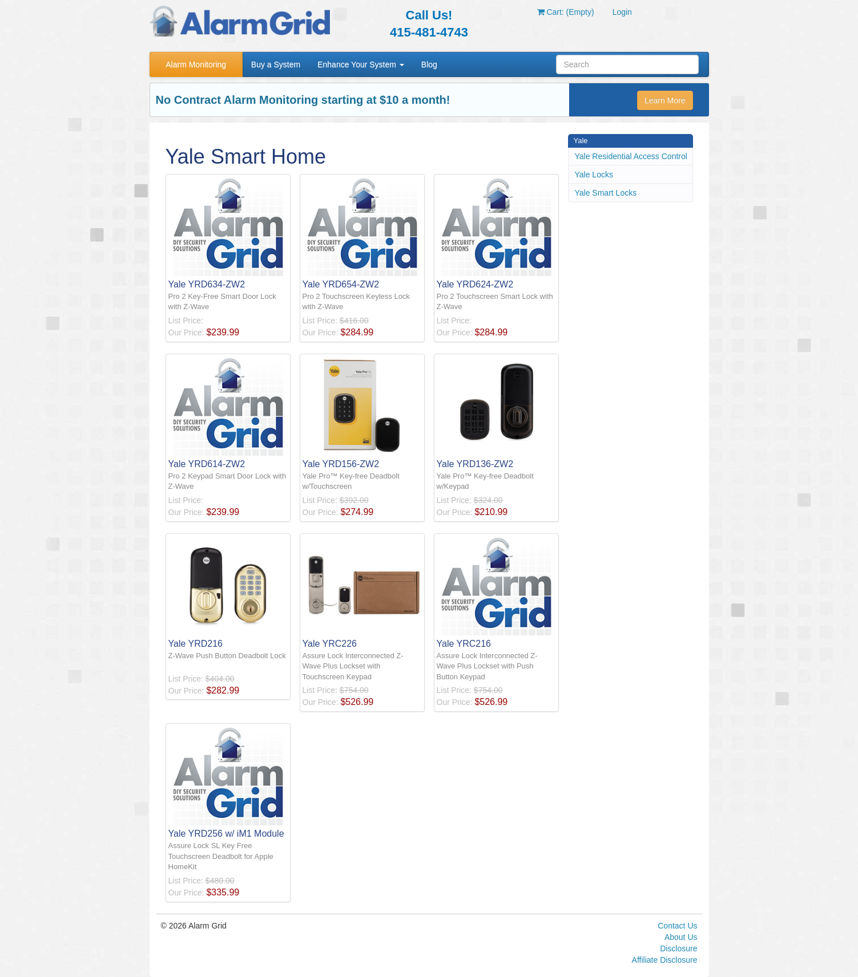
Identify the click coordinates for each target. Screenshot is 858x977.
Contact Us (677, 925)
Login (622, 12)
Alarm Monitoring (196, 64)
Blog (429, 64)
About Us (681, 937)
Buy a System (275, 64)
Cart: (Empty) (565, 12)
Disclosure (678, 948)
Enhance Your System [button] (360, 64)
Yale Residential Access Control (631, 156)
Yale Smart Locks (606, 192)
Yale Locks (594, 174)
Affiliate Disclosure (665, 959)
